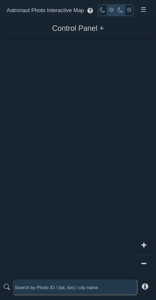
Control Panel (74, 28)
